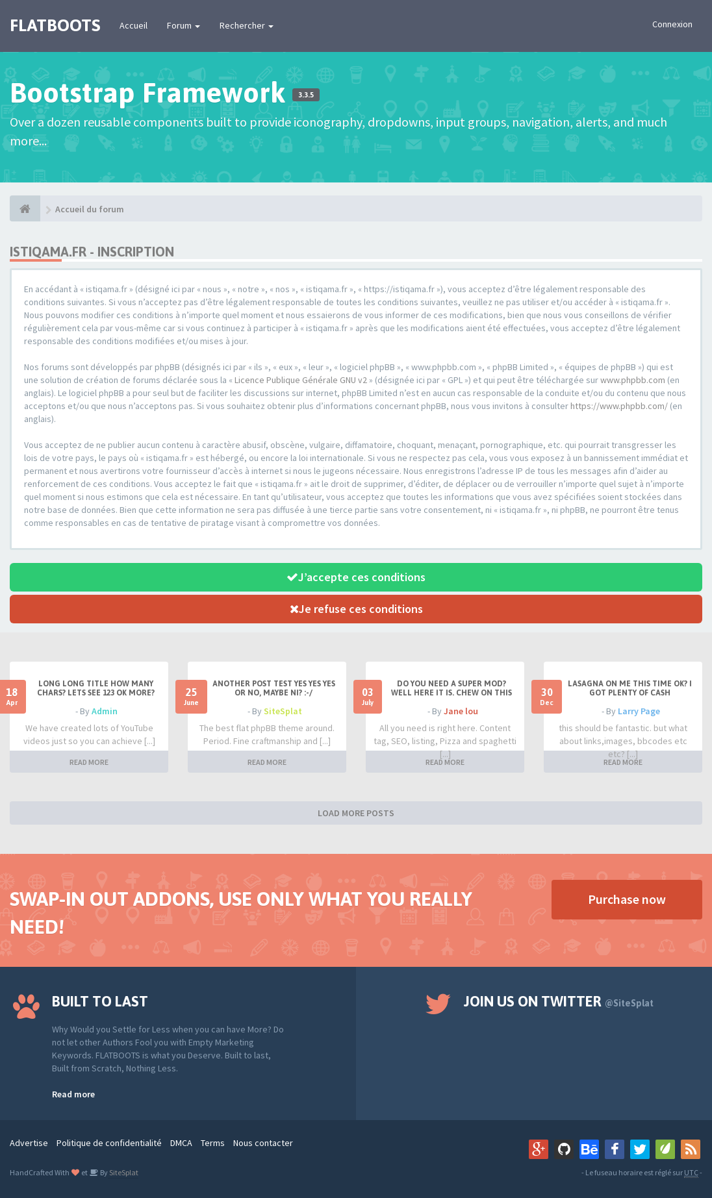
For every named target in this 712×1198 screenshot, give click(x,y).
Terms (213, 1143)
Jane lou (461, 711)
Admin (105, 711)
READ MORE (89, 762)
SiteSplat (283, 711)
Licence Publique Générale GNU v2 (301, 380)
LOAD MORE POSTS (356, 813)
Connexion (672, 24)
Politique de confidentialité (109, 1143)
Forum (183, 25)
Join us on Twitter (559, 1001)
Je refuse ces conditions (356, 608)
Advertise (29, 1143)
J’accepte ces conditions (356, 576)
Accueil (133, 25)
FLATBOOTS (55, 25)
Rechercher (246, 25)
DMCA (181, 1143)
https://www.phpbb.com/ (619, 406)
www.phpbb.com (632, 380)
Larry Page (639, 711)
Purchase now (627, 899)
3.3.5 (306, 95)
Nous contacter (263, 1143)
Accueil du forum (89, 209)
